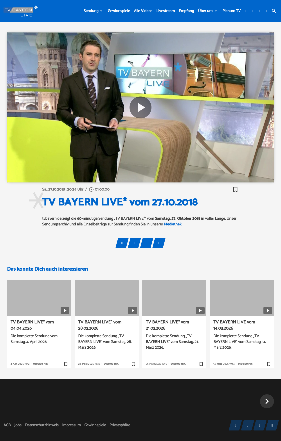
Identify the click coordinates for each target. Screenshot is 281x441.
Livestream (165, 11)
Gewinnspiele (119, 11)
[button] (267, 401)
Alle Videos (143, 11)
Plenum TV (231, 11)
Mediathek (173, 224)
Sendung (91, 11)
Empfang (186, 11)
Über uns (205, 11)
